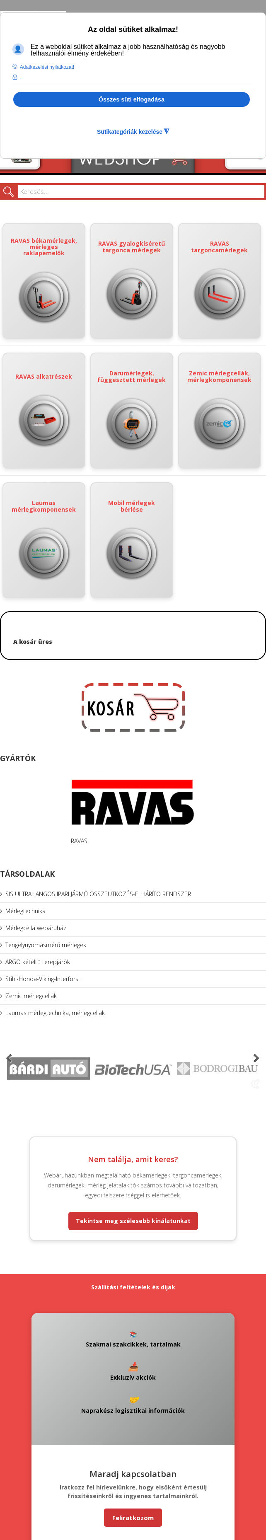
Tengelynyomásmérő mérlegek (45, 945)
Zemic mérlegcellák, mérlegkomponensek (219, 410)
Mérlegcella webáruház (35, 928)
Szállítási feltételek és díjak (133, 1287)
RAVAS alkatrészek (43, 410)
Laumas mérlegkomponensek (44, 540)
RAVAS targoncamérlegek (219, 280)
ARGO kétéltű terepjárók (37, 962)
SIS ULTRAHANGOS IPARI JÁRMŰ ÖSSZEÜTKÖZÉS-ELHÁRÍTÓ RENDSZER (98, 894)
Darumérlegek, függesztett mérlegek (131, 410)
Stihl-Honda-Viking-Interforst (42, 979)
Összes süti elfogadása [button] (131, 99)
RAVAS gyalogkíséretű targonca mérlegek (131, 280)
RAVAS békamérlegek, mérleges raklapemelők (44, 281)
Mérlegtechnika (25, 911)
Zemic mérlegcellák (31, 996)
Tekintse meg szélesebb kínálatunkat (133, 1221)
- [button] (21, 78)
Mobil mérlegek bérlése (131, 540)
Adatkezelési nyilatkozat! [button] (47, 67)
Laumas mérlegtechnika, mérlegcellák (55, 1013)
